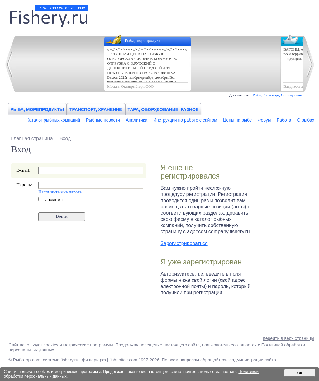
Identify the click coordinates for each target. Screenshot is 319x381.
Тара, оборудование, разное (163, 109)
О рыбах (305, 120)
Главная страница (32, 138)
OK (299, 373)
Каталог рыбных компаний (53, 120)
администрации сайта (254, 359)
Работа (284, 120)
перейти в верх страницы (288, 338)
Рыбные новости (103, 120)
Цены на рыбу (237, 120)
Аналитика (136, 120)
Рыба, (257, 95)
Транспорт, (271, 95)
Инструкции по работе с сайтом (185, 120)
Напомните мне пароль (60, 191)
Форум (264, 120)
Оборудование (292, 95)
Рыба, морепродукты (37, 109)
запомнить (51, 199)
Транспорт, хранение (95, 109)
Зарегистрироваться (183, 243)
